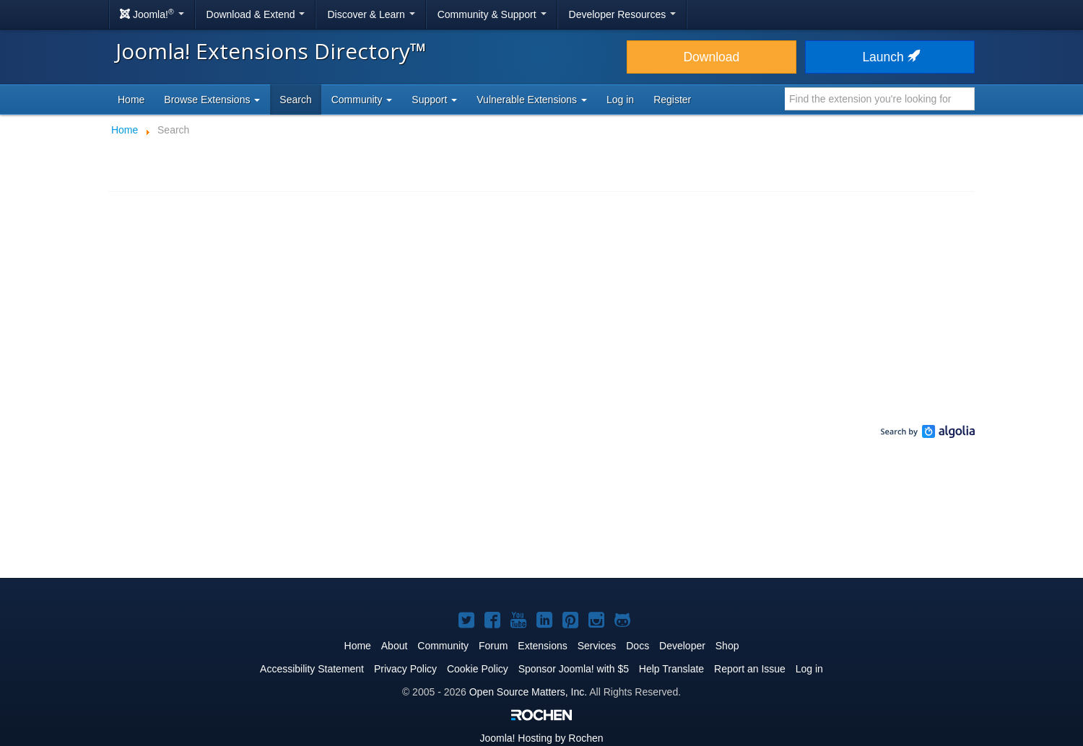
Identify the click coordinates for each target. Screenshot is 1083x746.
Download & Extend (255, 14)
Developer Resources (623, 14)
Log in (620, 99)
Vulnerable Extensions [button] (532, 99)
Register (672, 99)
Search (295, 99)
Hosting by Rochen (541, 738)
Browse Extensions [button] (212, 99)
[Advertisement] (541, 519)
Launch (889, 57)
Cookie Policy (477, 669)
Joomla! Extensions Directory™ (271, 51)
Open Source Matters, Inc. (528, 692)
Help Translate (671, 669)
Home (131, 99)
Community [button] (362, 99)
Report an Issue (750, 669)
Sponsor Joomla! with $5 (573, 669)
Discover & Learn (370, 14)
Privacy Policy (405, 669)
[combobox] (880, 98)
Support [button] (434, 99)
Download (711, 57)
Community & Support (492, 14)
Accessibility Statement (312, 669)
